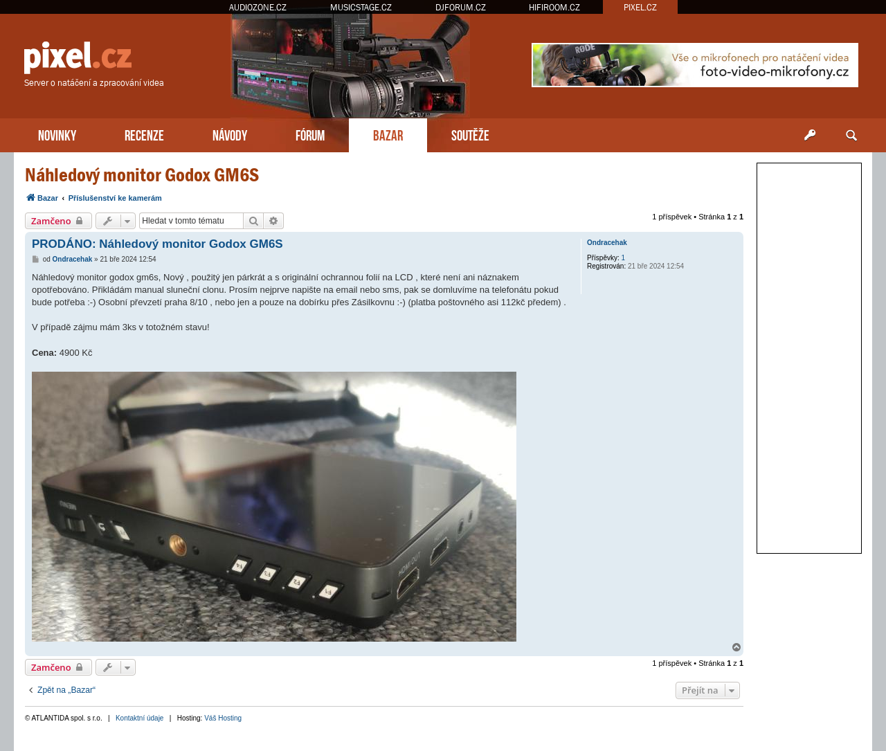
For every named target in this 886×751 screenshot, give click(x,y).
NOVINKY (57, 134)
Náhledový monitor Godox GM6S (142, 175)
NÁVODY (230, 134)
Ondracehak (607, 242)
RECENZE (144, 134)
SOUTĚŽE (470, 134)
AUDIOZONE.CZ (258, 7)
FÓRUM (310, 134)
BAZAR (388, 134)
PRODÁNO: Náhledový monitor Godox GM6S (157, 244)
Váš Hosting (223, 718)
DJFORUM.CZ (460, 7)
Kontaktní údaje (140, 718)
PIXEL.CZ (640, 7)
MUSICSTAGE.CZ (361, 7)
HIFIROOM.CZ (554, 7)
